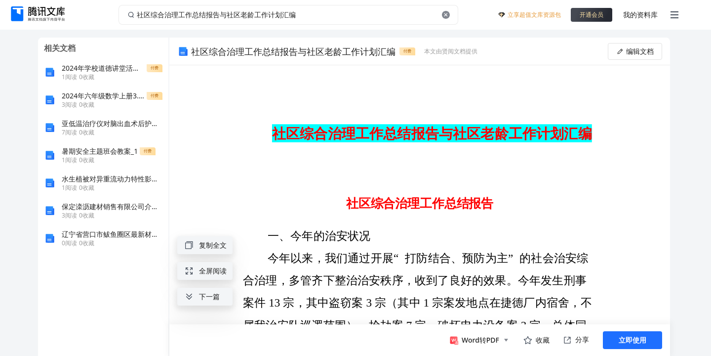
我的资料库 (640, 14)
